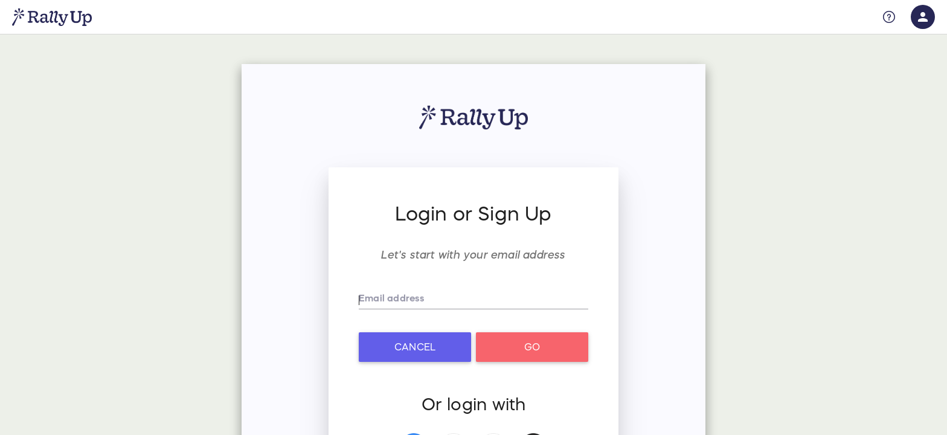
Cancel (414, 347)
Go (532, 347)
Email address (392, 301)
